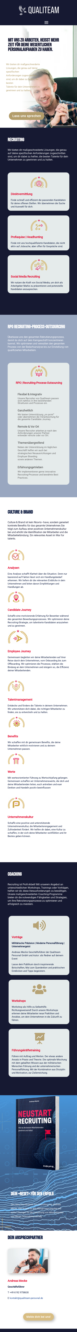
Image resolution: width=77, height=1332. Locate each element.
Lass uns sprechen (26, 116)
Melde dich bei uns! (38, 1316)
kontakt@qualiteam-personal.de (26, 1298)
